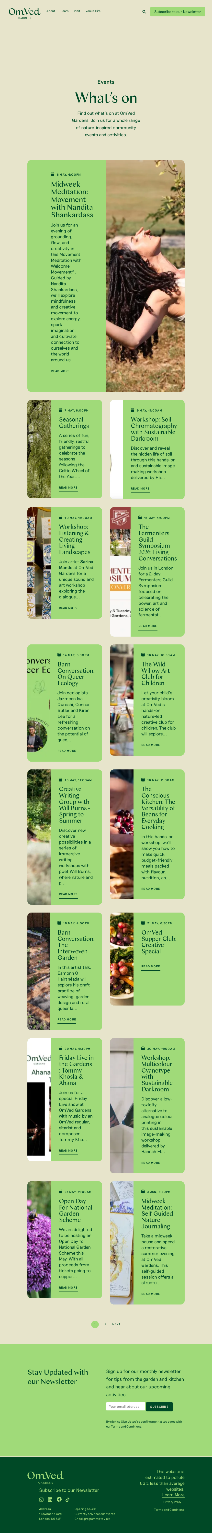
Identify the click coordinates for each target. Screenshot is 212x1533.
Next (116, 1325)
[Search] (144, 11)
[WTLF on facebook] (59, 1500)
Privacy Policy (172, 1502)
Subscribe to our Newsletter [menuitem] (69, 1490)
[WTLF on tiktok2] (67, 1500)
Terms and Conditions (169, 1509)
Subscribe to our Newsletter (177, 11)
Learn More (173, 1495)
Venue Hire (93, 11)
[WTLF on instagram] (41, 1500)
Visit (77, 11)
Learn (65, 11)
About (50, 11)
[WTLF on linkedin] (50, 1500)
